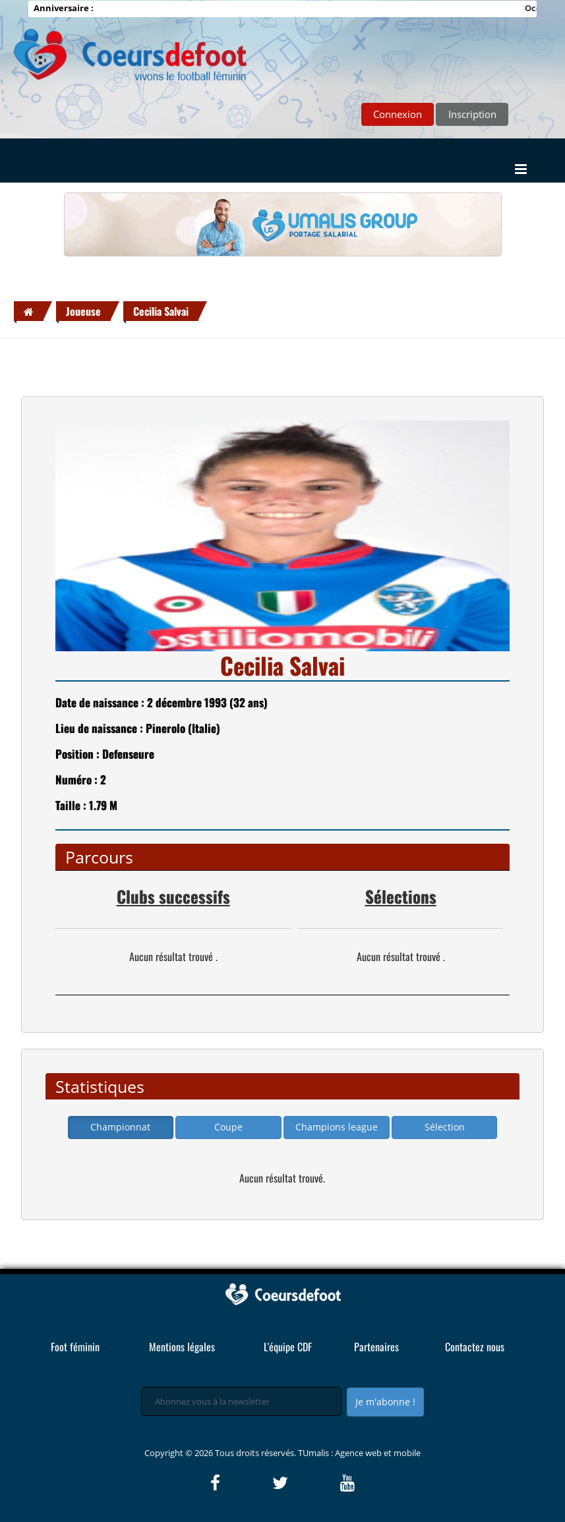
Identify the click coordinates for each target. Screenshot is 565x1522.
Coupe (228, 1127)
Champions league (336, 1127)
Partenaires (376, 1347)
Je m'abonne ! (385, 1401)
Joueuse (83, 311)
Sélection (445, 1127)
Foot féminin (75, 1347)
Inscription (472, 114)
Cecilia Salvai (161, 311)
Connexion (397, 114)
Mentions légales (182, 1347)
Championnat (120, 1127)
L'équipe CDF (288, 1347)
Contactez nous (474, 1347)
